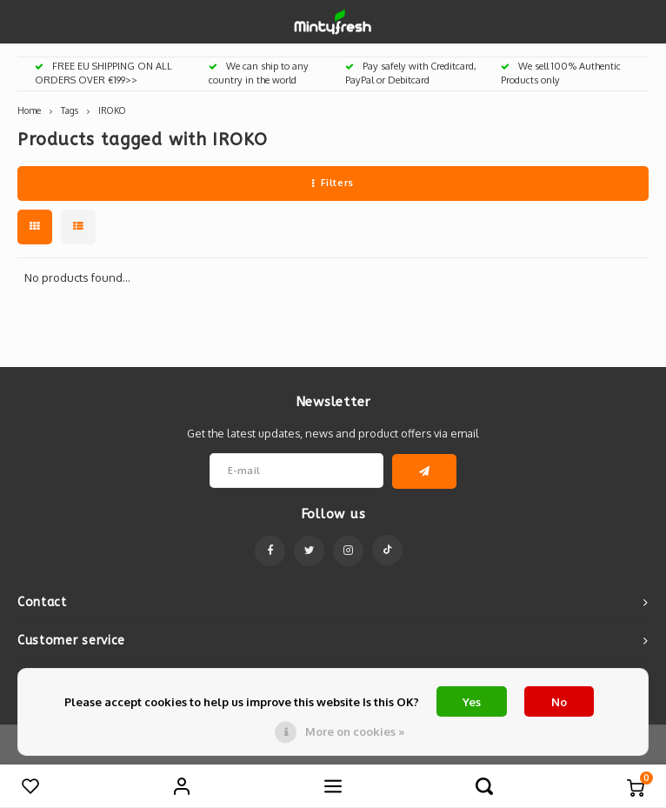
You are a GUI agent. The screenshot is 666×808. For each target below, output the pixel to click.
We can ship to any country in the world (259, 73)
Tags (69, 110)
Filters (332, 183)
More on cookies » (354, 731)
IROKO (112, 110)
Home (29, 110)
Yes (472, 702)
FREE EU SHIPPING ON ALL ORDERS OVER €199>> (103, 73)
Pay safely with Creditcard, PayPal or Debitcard (410, 73)
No (559, 702)
